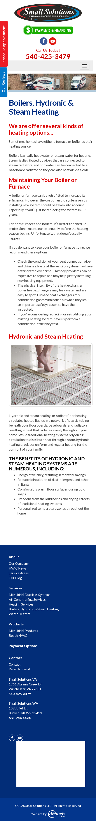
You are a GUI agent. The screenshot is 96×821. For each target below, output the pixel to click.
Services (16, 588)
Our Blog (15, 578)
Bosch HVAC (18, 635)
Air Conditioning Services (27, 599)
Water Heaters (19, 614)
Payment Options (23, 646)
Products (16, 624)
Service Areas (19, 573)
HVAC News (17, 568)
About (14, 557)
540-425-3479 (48, 56)
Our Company (19, 563)
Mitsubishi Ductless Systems (29, 595)
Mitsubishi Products (23, 631)
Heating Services (21, 604)
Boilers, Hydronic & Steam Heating (34, 609)
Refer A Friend (19, 669)
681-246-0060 (20, 718)
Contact (15, 658)
